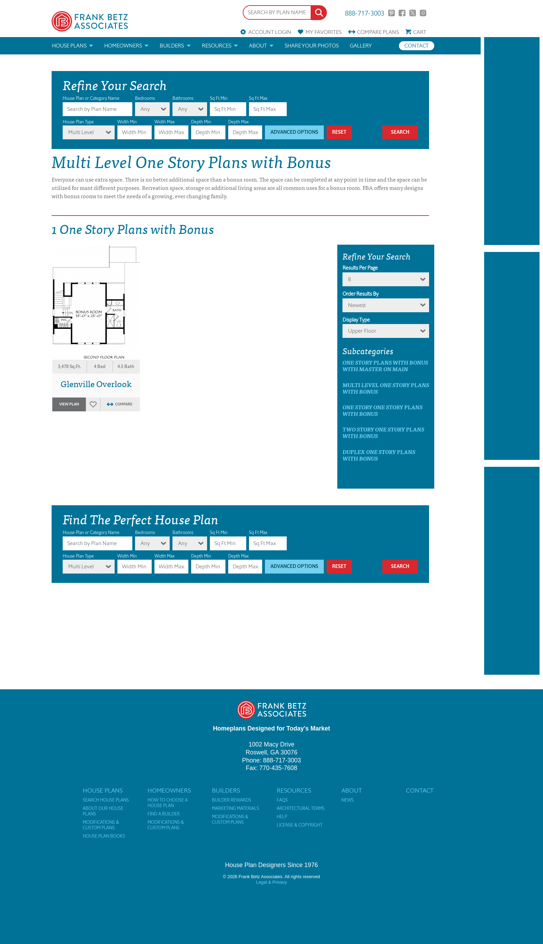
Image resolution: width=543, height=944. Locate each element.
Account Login (269, 32)
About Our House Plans (103, 811)
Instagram (423, 13)
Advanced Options (294, 132)
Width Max (164, 122)
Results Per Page (360, 267)
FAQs (282, 800)
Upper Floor (362, 330)
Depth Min (201, 122)
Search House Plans (106, 800)
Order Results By (360, 293)
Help (282, 817)
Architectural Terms (300, 808)
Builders (172, 45)
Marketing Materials (235, 808)
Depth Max (238, 122)
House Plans (69, 45)
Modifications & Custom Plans (101, 825)
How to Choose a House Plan (168, 802)
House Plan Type (78, 122)
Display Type (356, 319)
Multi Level (81, 132)
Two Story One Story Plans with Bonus (383, 432)
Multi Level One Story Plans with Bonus (385, 388)
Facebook (402, 13)
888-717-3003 (364, 12)
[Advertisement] (512, 141)
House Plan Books (104, 836)
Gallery (361, 45)
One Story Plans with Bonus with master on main (385, 365)
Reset (339, 132)
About (258, 45)
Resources (216, 45)
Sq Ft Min (219, 98)
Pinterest (391, 13)
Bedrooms (145, 98)
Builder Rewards (231, 800)
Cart (419, 32)
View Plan (69, 404)
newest (357, 305)
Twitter (412, 13)
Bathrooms (182, 98)
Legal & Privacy (271, 882)
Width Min (127, 122)
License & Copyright (299, 825)
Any (145, 109)
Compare (378, 32)
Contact (416, 45)
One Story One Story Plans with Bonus (382, 410)
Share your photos (312, 45)
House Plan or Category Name (91, 98)
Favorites (323, 32)
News (347, 800)
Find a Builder (164, 814)
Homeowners (123, 45)
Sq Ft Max (258, 98)
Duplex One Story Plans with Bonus (378, 455)
